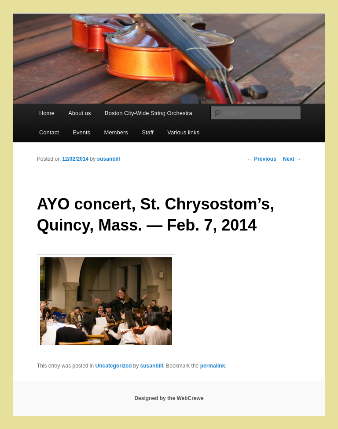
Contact (49, 132)
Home (47, 113)
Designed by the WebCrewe (168, 398)
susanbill (108, 159)
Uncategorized (114, 366)
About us (79, 113)
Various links (183, 132)
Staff (148, 132)
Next (292, 159)
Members (116, 132)
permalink (212, 366)
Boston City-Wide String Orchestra (148, 113)
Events (81, 132)
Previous (261, 159)
